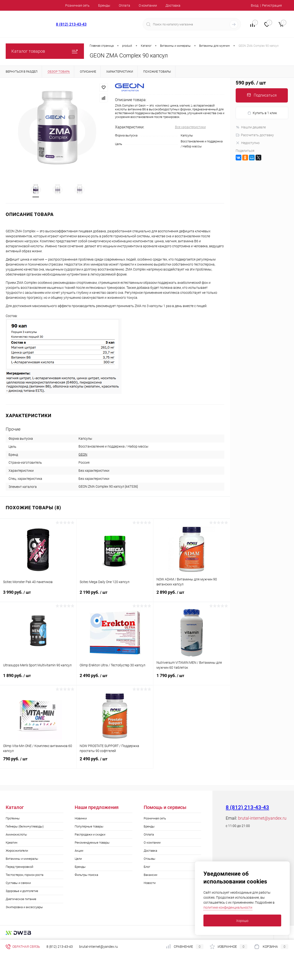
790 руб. (38, 762)
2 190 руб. (115, 595)
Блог (147, 867)
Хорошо (242, 921)
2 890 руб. (191, 595)
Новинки (81, 818)
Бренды (104, 5)
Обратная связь (23, 946)
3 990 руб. (38, 595)
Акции (79, 851)
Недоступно (248, 143)
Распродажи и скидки (90, 834)
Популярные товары (89, 826)
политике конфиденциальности (227, 907)
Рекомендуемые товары (92, 843)
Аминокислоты (16, 834)
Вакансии (150, 875)
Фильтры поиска (86, 875)
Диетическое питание (21, 899)
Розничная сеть (77, 5)
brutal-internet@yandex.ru (262, 818)
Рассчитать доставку (255, 135)
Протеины (13, 818)
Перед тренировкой (19, 867)
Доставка (172, 5)
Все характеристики (190, 127)
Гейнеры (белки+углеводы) (25, 826)
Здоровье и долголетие (22, 891)
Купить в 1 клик (262, 113)
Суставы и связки (18, 883)
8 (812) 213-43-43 (71, 24)
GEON (82, 455)
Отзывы (149, 859)
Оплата (124, 5)
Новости (150, 883)
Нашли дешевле (251, 127)
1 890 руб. (38, 678)
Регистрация (272, 5)
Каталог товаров (44, 51)
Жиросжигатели (17, 851)
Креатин (11, 843)
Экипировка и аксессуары (24, 907)
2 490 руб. (115, 678)
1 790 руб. (191, 678)
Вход (254, 5)
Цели (78, 859)
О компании (148, 5)
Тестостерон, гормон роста (24, 875)
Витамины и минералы (22, 859)
